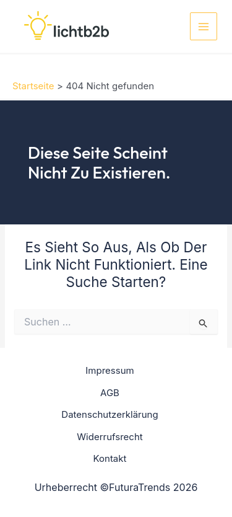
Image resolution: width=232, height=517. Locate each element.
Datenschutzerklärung (109, 414)
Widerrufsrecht (109, 437)
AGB (109, 393)
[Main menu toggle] (204, 26)
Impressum (109, 370)
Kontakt (110, 458)
